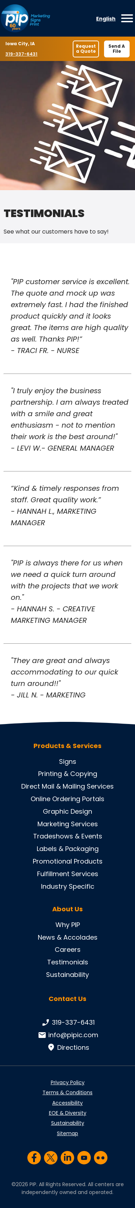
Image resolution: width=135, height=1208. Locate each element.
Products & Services (67, 746)
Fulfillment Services (67, 873)
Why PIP (67, 924)
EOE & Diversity (67, 1113)
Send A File (116, 48)
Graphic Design (67, 811)
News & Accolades (68, 937)
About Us (67, 909)
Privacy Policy (68, 1082)
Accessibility (67, 1102)
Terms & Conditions (67, 1092)
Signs (67, 761)
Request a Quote (86, 48)
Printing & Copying (67, 773)
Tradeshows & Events (67, 836)
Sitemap (67, 1133)
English (106, 18)
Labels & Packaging (68, 848)
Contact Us (67, 998)
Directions (67, 1047)
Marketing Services (67, 823)
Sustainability (67, 974)
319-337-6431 (22, 54)
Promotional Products (68, 861)
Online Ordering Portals (67, 798)
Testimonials (67, 962)
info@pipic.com (67, 1035)
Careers (68, 949)
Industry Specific (67, 886)
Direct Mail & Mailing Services (67, 786)
